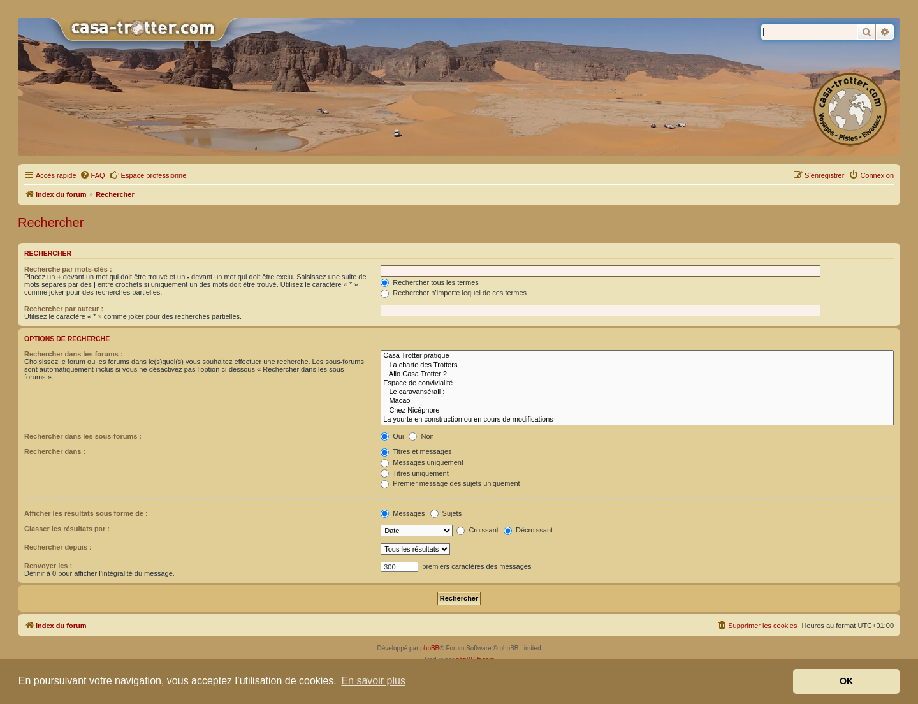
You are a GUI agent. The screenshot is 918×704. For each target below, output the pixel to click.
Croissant (477, 530)
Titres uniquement (415, 473)
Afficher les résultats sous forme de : (86, 513)
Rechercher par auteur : (63, 308)
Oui (392, 436)
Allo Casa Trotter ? (637, 374)
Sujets (446, 513)
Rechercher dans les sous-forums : (83, 436)
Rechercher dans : (54, 451)
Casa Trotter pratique (637, 355)
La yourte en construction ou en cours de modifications (637, 419)
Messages (403, 513)
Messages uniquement (422, 462)
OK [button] (847, 681)
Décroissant (528, 530)
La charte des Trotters (637, 365)
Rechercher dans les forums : (73, 354)
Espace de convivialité (637, 383)
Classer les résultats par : (67, 528)
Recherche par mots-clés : (68, 269)
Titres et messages (416, 451)
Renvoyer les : (48, 565)
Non (421, 436)
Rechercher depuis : (58, 547)
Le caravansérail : (637, 392)
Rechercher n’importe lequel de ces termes (454, 293)
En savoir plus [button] (373, 680)
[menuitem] (92, 175)
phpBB (429, 648)
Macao (637, 401)
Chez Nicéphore (637, 410)
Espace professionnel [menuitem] (149, 174)
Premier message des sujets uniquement (450, 483)
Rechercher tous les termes (430, 282)
